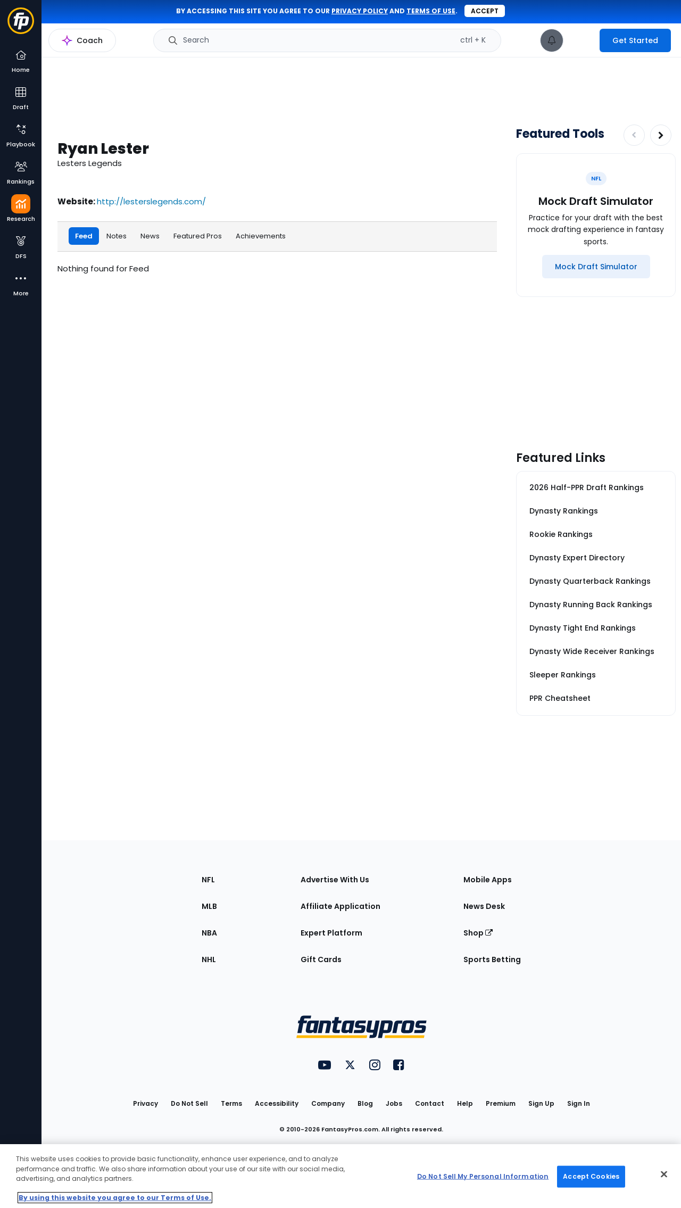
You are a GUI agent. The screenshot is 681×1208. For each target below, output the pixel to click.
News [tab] (150, 235)
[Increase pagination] (660, 135)
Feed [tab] (84, 235)
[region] (340, 1176)
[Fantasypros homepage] (20, 25)
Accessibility (276, 1103)
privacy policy (359, 10)
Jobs (394, 1103)
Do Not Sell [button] (189, 1103)
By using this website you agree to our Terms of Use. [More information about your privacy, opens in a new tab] (115, 1197)
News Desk (484, 906)
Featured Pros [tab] (197, 235)
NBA (209, 933)
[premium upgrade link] (581, 40)
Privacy (145, 1103)
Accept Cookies (591, 1176)
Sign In (578, 1103)
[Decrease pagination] (634, 135)
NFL (208, 879)
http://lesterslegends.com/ (151, 201)
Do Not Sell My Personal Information (483, 1176)
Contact (429, 1103)
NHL (209, 959)
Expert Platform (331, 933)
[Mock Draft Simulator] (596, 266)
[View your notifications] (551, 40)
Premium (501, 1103)
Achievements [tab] (261, 235)
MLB (209, 906)
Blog (365, 1103)
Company (328, 1103)
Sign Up (541, 1103)
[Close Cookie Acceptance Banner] (664, 1174)
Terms (231, 1103)
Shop (478, 933)
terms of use (430, 10)
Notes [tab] (116, 235)
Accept (485, 10)
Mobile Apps (487, 879)
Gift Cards (321, 959)
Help (465, 1103)
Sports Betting (492, 959)
